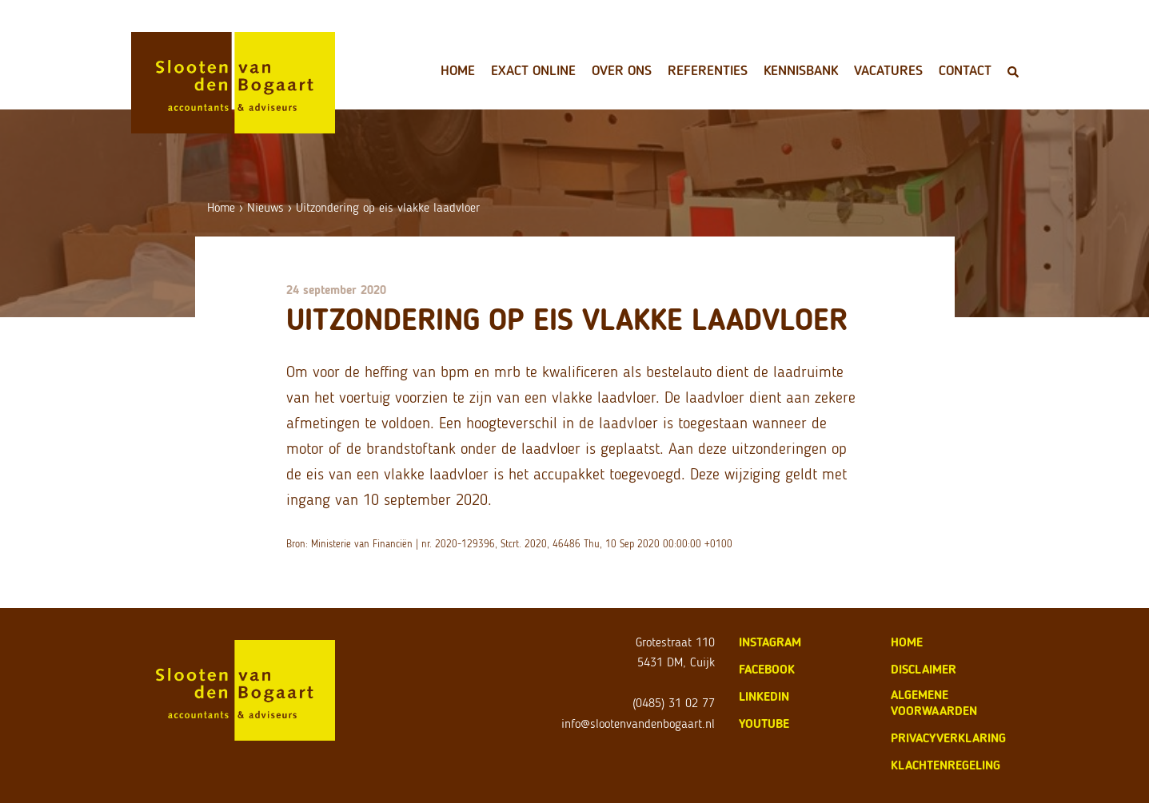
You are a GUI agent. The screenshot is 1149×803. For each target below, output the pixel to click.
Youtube (764, 723)
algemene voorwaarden (934, 702)
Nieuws (265, 207)
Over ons (622, 70)
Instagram (770, 642)
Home (458, 70)
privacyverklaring (948, 737)
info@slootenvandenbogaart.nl (638, 723)
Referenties (708, 70)
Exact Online (533, 70)
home (907, 642)
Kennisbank (801, 70)
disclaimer (923, 669)
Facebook (767, 669)
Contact (965, 70)
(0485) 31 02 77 (673, 702)
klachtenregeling (945, 765)
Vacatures (888, 70)
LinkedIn (764, 696)
